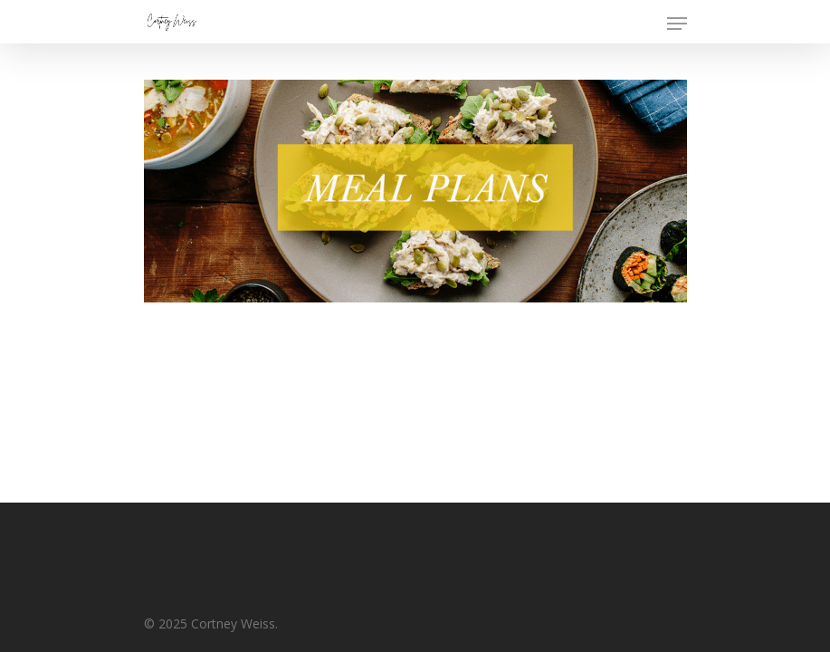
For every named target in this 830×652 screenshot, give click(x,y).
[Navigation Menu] (677, 23)
